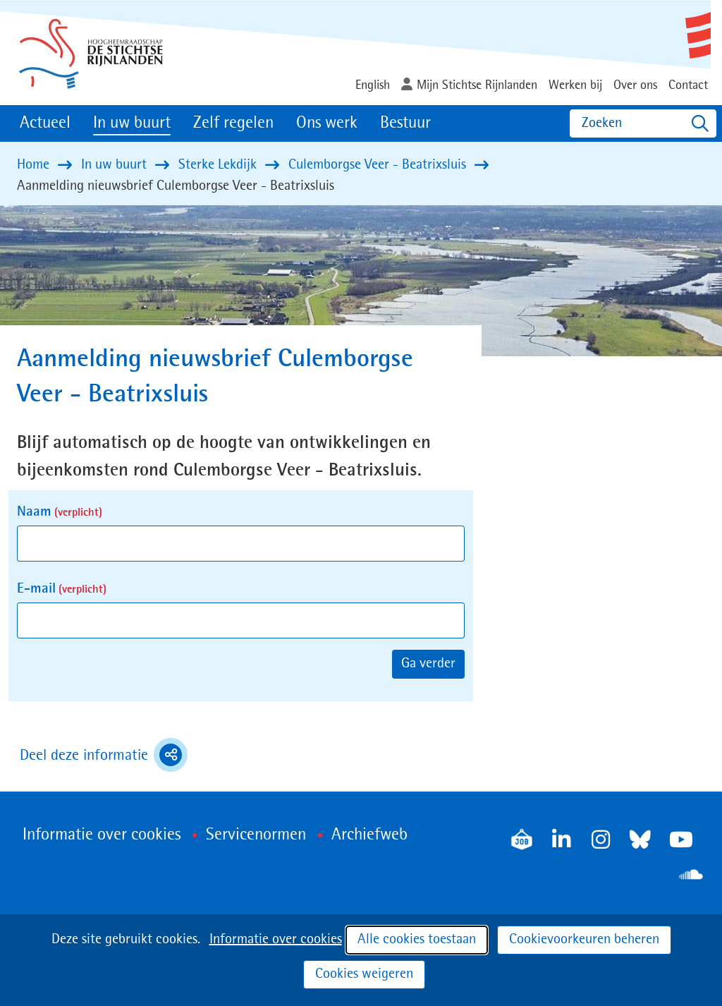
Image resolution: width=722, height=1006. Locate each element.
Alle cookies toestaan (416, 940)
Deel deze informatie (104, 755)
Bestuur (405, 123)
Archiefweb (369, 835)
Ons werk (326, 123)
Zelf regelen (233, 123)
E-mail (61, 589)
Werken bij (575, 85)
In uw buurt (132, 123)
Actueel (45, 123)
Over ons (635, 85)
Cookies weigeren (364, 974)
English (372, 85)
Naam (59, 512)
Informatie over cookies (275, 940)
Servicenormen (256, 835)
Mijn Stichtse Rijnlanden (477, 85)
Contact (688, 85)
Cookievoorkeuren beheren (584, 940)
